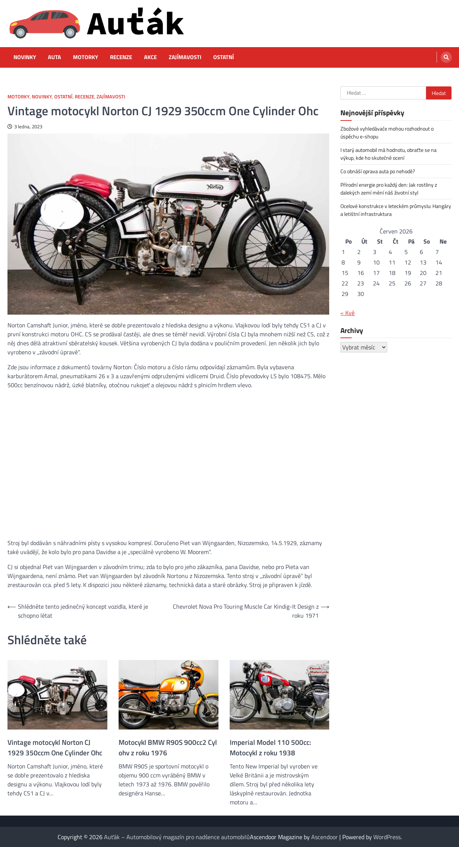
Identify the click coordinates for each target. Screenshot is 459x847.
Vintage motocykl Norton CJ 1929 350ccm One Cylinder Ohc (54, 747)
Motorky (85, 57)
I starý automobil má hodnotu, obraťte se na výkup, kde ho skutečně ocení (388, 154)
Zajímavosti (185, 57)
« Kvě (347, 312)
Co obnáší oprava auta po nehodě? (377, 171)
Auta (54, 57)
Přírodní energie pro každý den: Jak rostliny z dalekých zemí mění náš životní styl (388, 188)
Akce (150, 57)
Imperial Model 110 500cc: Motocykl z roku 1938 (270, 747)
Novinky (24, 57)
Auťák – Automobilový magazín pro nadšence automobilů (177, 836)
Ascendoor (324, 836)
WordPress (387, 836)
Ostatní (223, 57)
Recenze (121, 57)
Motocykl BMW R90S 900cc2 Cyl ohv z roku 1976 (168, 747)
